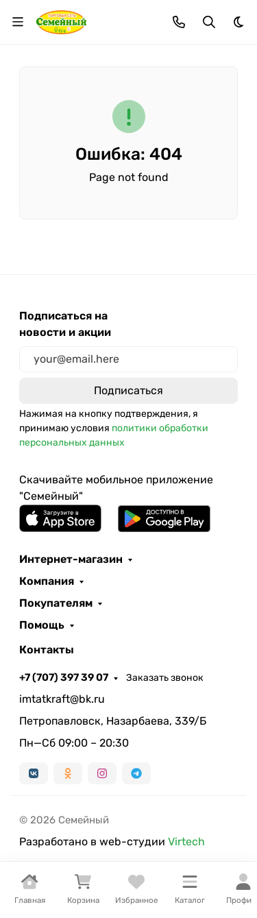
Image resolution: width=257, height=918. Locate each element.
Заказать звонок (165, 678)
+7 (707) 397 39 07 (63, 677)
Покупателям (56, 603)
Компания (46, 581)
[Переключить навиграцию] (17, 22)
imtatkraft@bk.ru (62, 698)
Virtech (186, 841)
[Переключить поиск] (209, 22)
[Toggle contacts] (179, 22)
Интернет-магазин (71, 559)
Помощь (41, 625)
